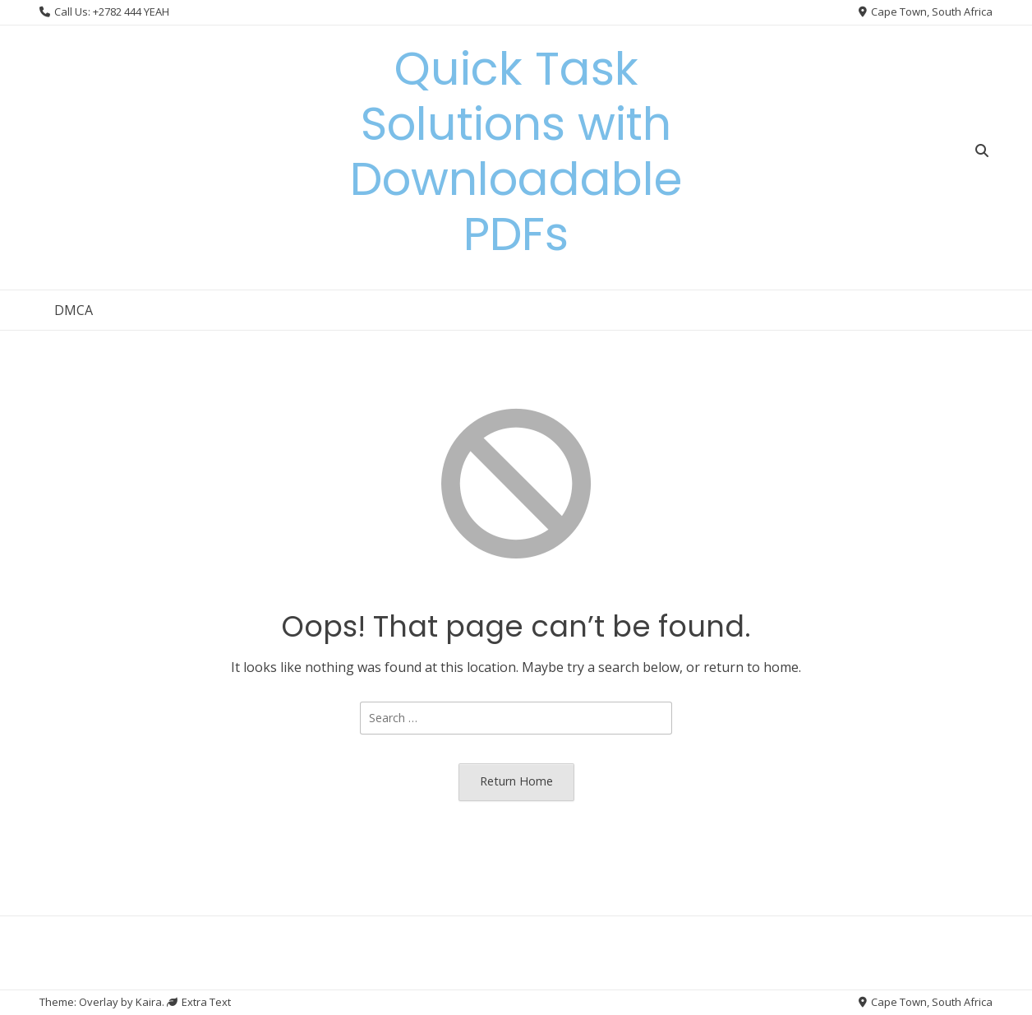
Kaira (149, 1001)
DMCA (73, 310)
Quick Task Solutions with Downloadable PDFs (516, 151)
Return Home (516, 781)
